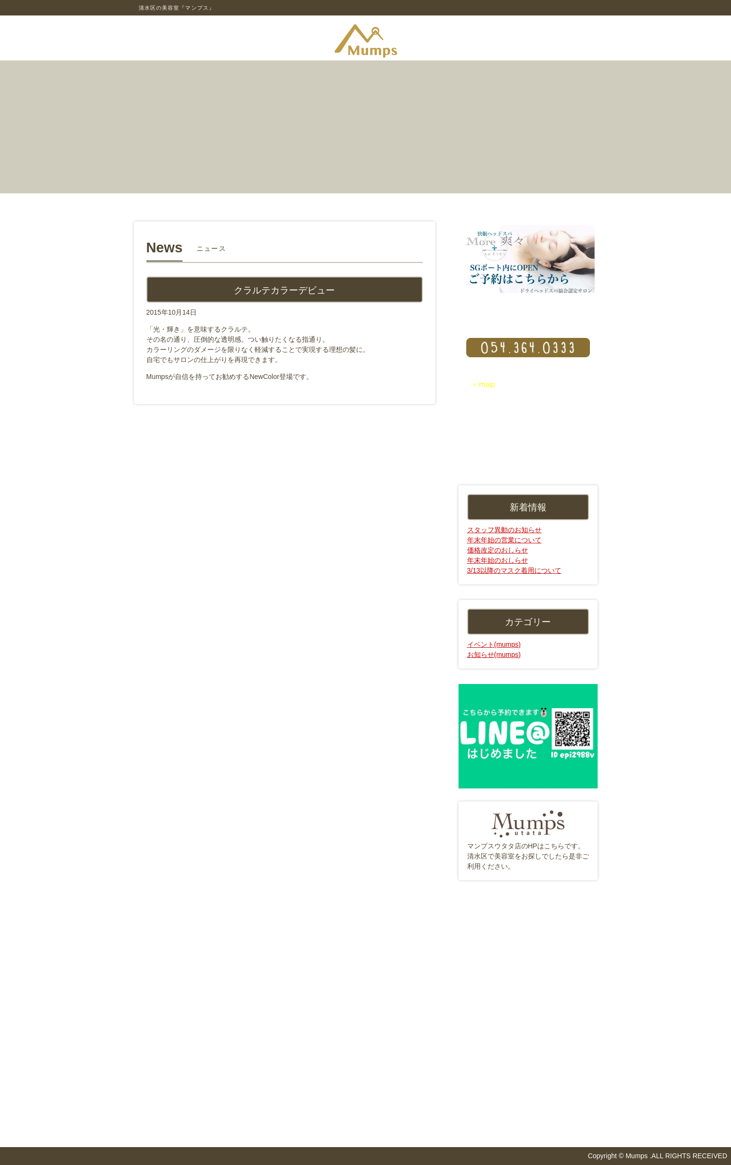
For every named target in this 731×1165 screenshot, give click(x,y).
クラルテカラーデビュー (284, 289)
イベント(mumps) (494, 644)
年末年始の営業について (504, 540)
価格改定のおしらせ (497, 550)
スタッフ (394, 200)
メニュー (240, 200)
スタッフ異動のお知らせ (504, 530)
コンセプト (162, 200)
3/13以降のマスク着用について (514, 570)
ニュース (472, 200)
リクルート (549, 200)
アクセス (317, 200)
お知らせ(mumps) (494, 654)
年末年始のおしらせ (497, 560)
